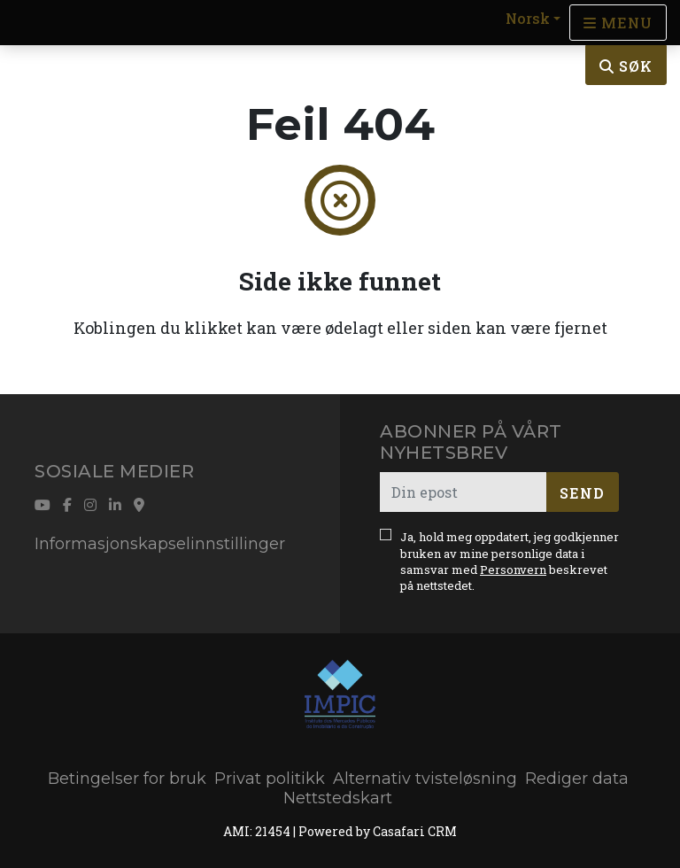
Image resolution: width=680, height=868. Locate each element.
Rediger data (577, 778)
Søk (626, 66)
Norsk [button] (528, 18)
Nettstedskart (337, 798)
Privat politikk (269, 778)
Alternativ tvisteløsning (425, 778)
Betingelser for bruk (127, 778)
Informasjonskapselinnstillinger (160, 544)
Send (582, 493)
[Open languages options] (618, 22)
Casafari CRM (415, 831)
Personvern (513, 569)
